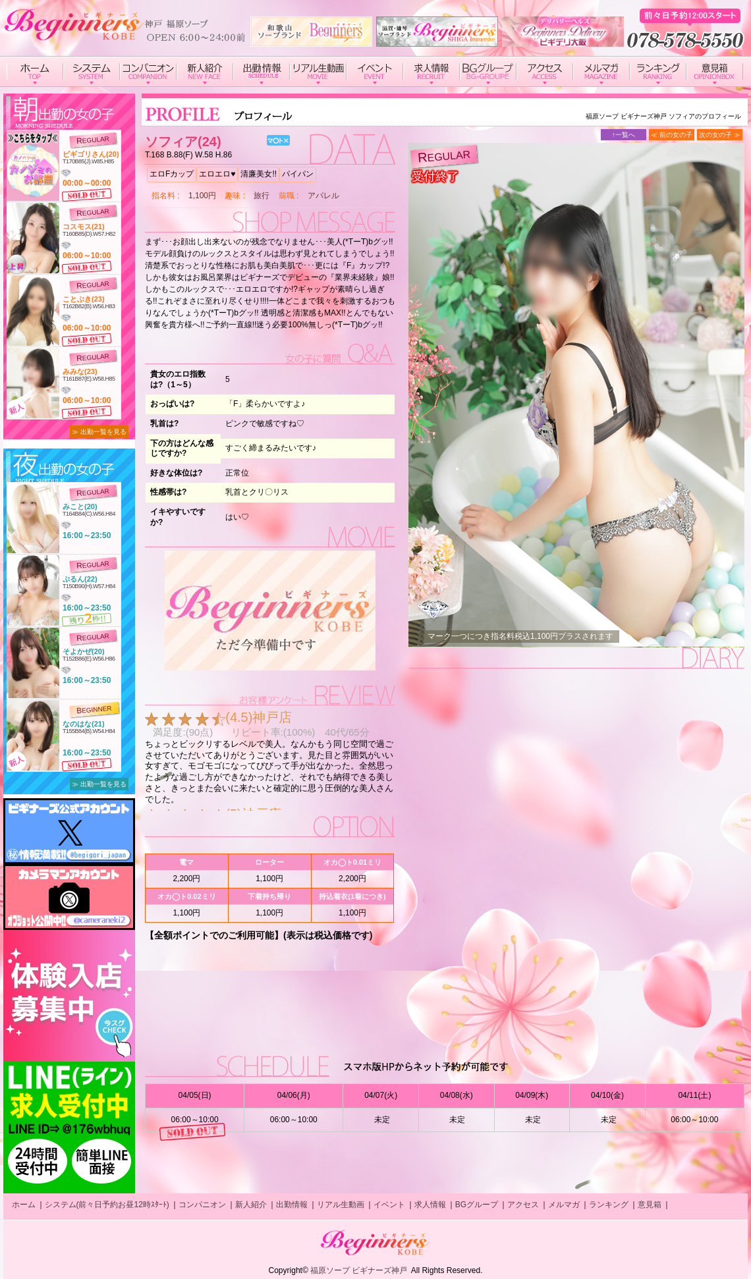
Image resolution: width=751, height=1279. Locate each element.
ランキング (608, 1204)
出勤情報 (292, 1204)
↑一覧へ (623, 134)
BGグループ (476, 1204)
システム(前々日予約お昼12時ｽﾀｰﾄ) (107, 1204)
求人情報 (430, 1204)
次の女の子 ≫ (719, 134)
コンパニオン (202, 1204)
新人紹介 (251, 1204)
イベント (389, 1204)
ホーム (24, 1204)
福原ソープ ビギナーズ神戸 (358, 1270)
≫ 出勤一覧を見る (99, 431)
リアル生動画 (340, 1204)
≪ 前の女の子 (671, 134)
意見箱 (649, 1204)
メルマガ (564, 1204)
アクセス (523, 1204)
